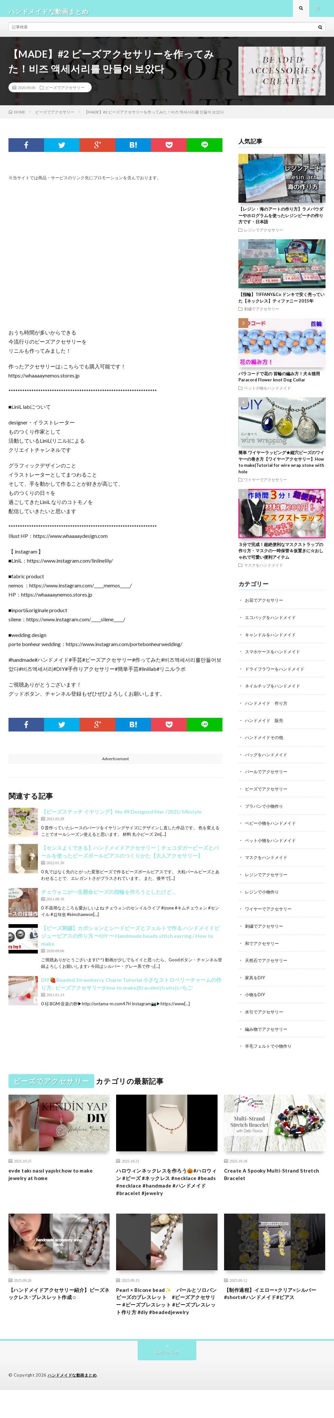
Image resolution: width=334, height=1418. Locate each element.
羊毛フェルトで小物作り (270, 1047)
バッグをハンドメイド (268, 758)
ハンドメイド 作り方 (268, 708)
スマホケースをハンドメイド (274, 657)
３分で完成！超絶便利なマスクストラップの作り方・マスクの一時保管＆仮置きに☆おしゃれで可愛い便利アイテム (280, 557)
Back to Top (167, 1380)
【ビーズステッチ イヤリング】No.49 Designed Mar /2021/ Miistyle (121, 818)
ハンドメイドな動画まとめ (74, 1403)
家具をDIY (255, 979)
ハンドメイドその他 (265, 742)
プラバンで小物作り (265, 809)
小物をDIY (255, 996)
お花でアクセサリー (265, 606)
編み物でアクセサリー (268, 1030)
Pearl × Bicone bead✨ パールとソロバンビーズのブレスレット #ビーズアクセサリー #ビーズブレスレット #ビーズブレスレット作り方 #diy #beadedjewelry (166, 1322)
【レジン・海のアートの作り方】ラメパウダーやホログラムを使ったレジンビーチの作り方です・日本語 (280, 221)
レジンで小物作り (263, 894)
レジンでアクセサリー (263, 236)
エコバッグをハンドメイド (272, 623)
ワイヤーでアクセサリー (265, 486)
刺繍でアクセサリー (261, 315)
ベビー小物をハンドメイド (272, 826)
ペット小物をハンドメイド (267, 394)
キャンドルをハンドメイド (272, 640)
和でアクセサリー (263, 945)
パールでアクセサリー (268, 775)
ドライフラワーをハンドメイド (277, 674)
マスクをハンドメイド (263, 571)
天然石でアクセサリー (268, 962)
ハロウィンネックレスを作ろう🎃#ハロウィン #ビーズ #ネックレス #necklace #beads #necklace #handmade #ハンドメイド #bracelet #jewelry (167, 1190)
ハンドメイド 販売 (265, 725)
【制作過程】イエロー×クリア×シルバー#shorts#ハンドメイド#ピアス (273, 1309)
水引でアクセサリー (265, 1013)
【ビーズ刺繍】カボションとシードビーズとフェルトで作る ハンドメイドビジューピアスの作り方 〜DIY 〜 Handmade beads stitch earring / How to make (130, 942)
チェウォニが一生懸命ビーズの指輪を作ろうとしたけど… (108, 898)
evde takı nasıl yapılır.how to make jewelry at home (57, 1177)
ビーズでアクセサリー (64, 93)
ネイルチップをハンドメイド (274, 691)
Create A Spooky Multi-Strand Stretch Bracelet (267, 1177)
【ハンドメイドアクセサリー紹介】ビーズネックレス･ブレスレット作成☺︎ (58, 1313)
